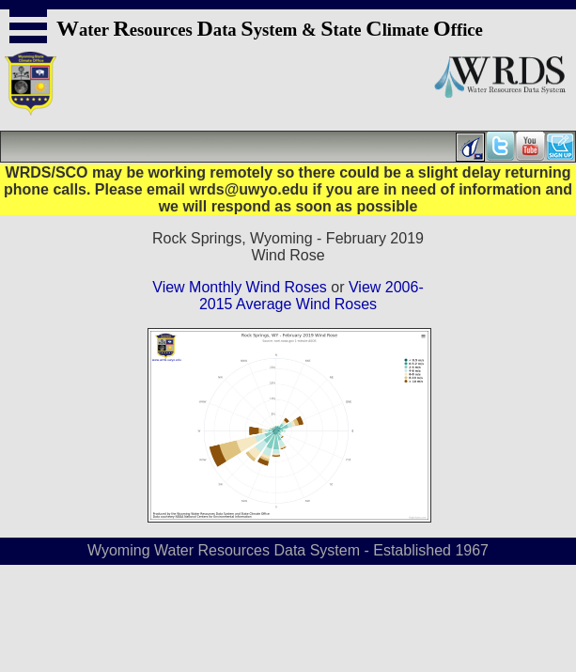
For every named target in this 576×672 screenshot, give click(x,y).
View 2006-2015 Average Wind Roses (311, 295)
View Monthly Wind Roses (239, 287)
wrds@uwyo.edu (248, 189)
